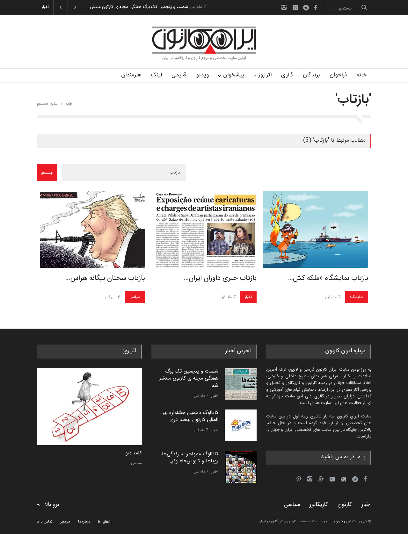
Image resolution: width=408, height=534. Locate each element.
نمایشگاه (356, 297)
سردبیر (65, 521)
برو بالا (52, 505)
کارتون (345, 504)
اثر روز (265, 75)
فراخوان (338, 75)
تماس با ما (44, 521)
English (105, 521)
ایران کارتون (342, 521)
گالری (287, 75)
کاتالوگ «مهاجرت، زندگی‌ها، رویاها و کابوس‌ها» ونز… (189, 458)
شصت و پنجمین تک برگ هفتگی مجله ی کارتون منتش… (137, 7)
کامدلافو (133, 453)
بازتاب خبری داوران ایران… (220, 278)
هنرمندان (131, 75)
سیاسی (134, 297)
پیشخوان (233, 75)
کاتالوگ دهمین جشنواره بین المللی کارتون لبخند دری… (189, 416)
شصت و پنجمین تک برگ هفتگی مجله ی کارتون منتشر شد (188, 378)
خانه (361, 75)
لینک (156, 75)
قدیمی (178, 75)
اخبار (248, 297)
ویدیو (202, 75)
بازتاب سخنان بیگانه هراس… (105, 278)
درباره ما (84, 521)
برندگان (311, 75)
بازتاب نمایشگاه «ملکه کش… (328, 278)
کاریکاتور (319, 504)
